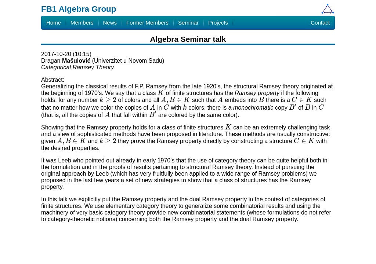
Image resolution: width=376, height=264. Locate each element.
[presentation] (161, 93)
